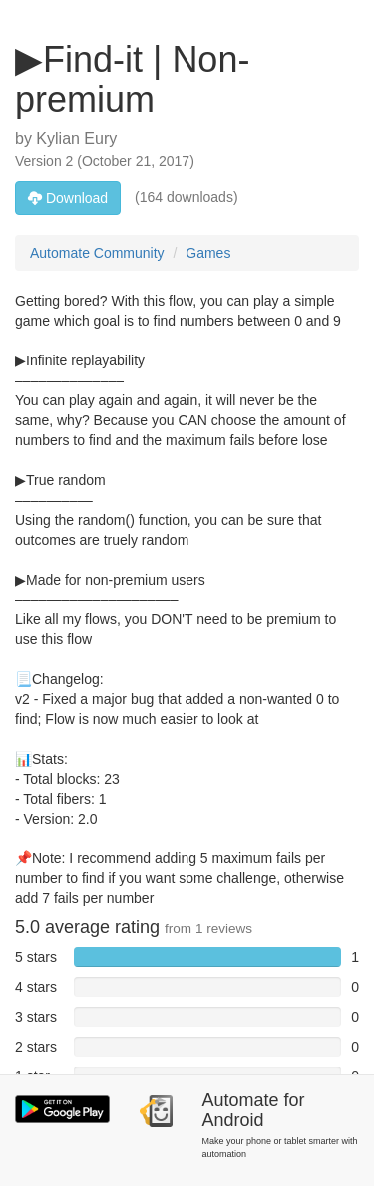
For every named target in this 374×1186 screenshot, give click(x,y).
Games (208, 253)
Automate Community (97, 253)
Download (68, 198)
